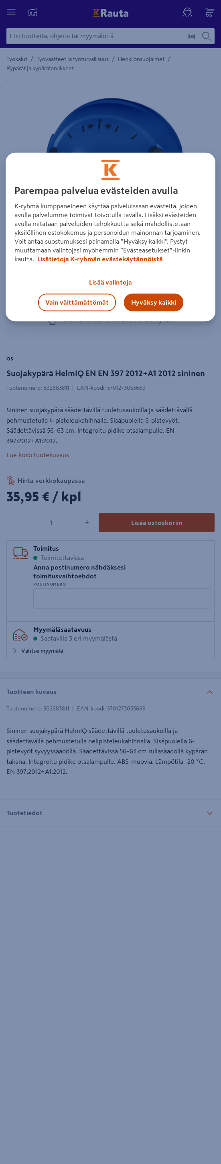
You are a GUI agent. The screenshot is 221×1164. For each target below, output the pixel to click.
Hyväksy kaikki (153, 302)
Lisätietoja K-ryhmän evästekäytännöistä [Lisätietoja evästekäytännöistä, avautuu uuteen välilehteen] (99, 259)
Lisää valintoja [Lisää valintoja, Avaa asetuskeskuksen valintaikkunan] (110, 282)
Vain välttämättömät (77, 302)
